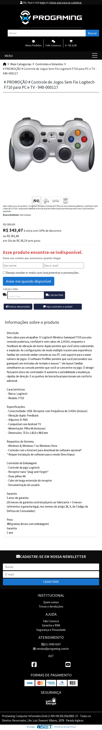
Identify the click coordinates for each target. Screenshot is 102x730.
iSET (51, 656)
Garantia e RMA (51, 625)
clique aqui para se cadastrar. (66, 2)
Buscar (92, 33)
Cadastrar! (51, 582)
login (42, 2)
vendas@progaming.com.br (51, 649)
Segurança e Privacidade (51, 630)
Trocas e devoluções (51, 606)
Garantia (12, 528)
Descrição (13, 333)
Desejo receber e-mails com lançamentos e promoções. (42, 273)
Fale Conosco (51, 621)
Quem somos (51, 602)
